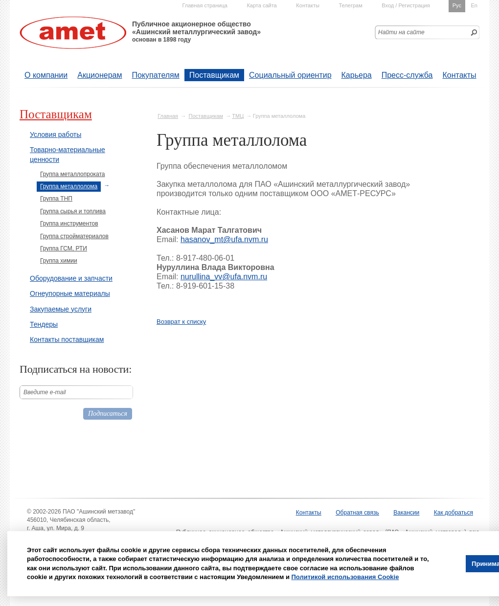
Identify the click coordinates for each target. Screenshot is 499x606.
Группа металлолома (68, 186)
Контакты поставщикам (67, 339)
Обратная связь (357, 512)
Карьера (356, 75)
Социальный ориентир (290, 75)
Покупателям (155, 75)
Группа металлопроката (72, 174)
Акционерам (99, 75)
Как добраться (453, 512)
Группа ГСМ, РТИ (63, 248)
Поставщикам (214, 75)
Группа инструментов (69, 223)
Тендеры (44, 324)
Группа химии (58, 260)
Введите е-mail (44, 392)
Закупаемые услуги (60, 309)
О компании (46, 75)
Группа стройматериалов (74, 236)
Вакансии (406, 512)
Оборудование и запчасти (71, 278)
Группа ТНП (56, 198)
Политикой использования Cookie (345, 577)
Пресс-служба (407, 75)
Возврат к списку (181, 321)
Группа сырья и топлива (73, 211)
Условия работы (55, 134)
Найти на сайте (401, 32)
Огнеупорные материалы (70, 293)
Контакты (459, 75)
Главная (168, 116)
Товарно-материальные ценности (67, 154)
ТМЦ (238, 116)
